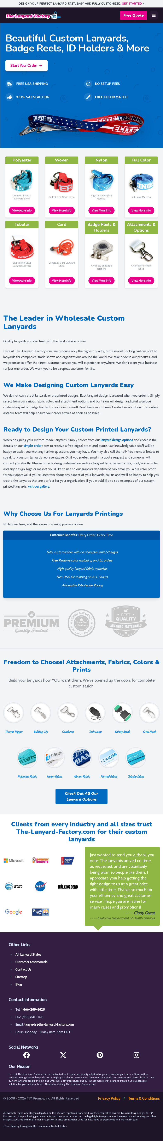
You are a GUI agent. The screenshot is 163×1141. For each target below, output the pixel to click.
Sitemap (21, 977)
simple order (32, 446)
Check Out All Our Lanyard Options (81, 796)
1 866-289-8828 (33, 1009)
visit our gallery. (39, 486)
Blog (18, 984)
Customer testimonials (31, 962)
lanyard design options (117, 440)
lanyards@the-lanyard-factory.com (49, 1024)
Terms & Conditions (144, 1098)
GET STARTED (132, 4)
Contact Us (23, 969)
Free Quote (133, 15)
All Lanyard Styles (28, 954)
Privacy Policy (109, 1098)
